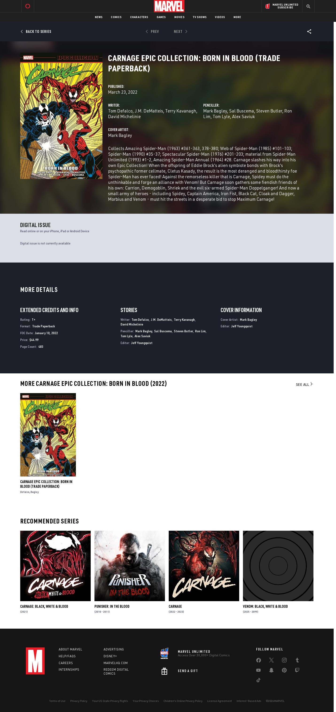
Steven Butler (269, 110)
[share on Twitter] (271, 661)
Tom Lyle (221, 116)
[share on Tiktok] (258, 681)
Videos (220, 17)
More (237, 17)
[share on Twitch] (297, 671)
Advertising (114, 649)
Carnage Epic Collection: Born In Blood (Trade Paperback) (46, 484)
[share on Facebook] (258, 661)
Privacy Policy (78, 701)
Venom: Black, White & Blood (265, 606)
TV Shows (200, 17)
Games (161, 17)
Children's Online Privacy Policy (183, 701)
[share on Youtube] (258, 671)
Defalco (24, 492)
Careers (66, 663)
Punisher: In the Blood (111, 606)
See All (304, 384)
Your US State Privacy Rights (110, 701)
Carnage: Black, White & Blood (44, 606)
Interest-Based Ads (249, 701)
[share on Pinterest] (284, 671)
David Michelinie (124, 116)
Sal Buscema (241, 110)
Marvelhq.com (116, 663)
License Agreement (219, 701)
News (99, 17)
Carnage (175, 606)
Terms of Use (57, 701)
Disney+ (110, 656)
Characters (139, 17)
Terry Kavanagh (180, 110)
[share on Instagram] (284, 661)
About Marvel (70, 649)
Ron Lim (200, 331)
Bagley (35, 492)
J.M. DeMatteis (149, 110)
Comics (116, 17)
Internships (69, 669)
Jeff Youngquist (141, 343)
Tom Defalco (120, 110)
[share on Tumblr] (297, 661)
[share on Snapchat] (271, 671)
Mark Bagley (215, 110)
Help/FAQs (67, 656)
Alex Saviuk (243, 116)
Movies (179, 17)
